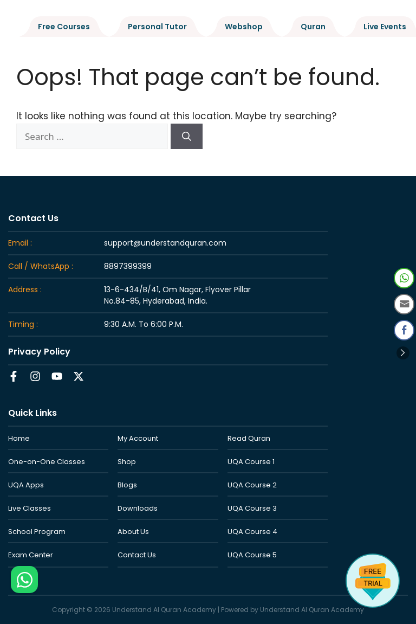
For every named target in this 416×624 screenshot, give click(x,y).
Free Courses (64, 26)
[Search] (187, 137)
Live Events (384, 26)
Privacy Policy (39, 351)
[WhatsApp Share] (404, 278)
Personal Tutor (157, 26)
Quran (313, 26)
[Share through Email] (404, 304)
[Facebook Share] (404, 330)
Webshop (244, 26)
